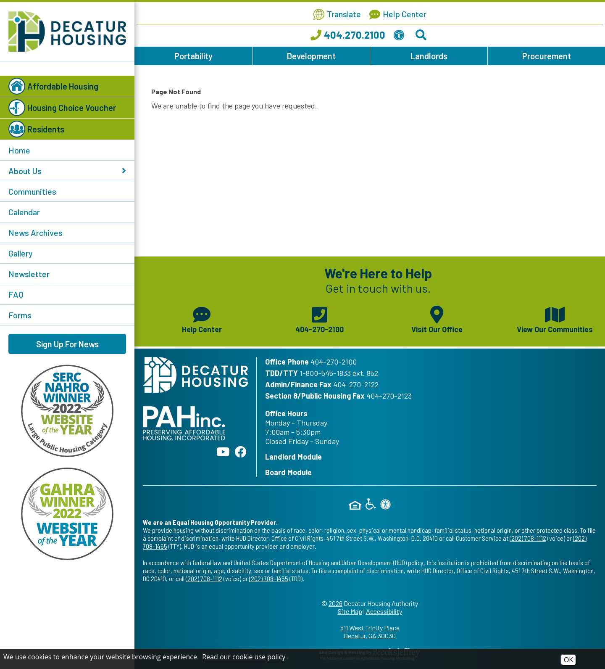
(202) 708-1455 (268, 578)
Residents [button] (36, 129)
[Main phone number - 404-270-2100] (319, 318)
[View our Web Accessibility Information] (400, 37)
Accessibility (384, 611)
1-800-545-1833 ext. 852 (339, 373)
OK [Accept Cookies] (568, 659)
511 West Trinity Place (370, 632)
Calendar (24, 212)
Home (19, 150)
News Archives (35, 232)
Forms (20, 315)
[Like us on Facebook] (241, 451)
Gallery (20, 253)
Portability (193, 56)
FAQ (16, 294)
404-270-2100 (333, 361)
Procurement (546, 56)
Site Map (350, 611)
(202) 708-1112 (528, 538)
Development (311, 56)
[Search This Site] (422, 37)
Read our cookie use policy (243, 656)
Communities (32, 191)
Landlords (428, 56)
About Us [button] (67, 171)
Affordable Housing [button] (53, 86)
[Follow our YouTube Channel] (223, 451)
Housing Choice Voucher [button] (62, 107)
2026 (335, 603)
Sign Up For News (67, 344)
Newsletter (29, 274)
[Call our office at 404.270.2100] (347, 37)
